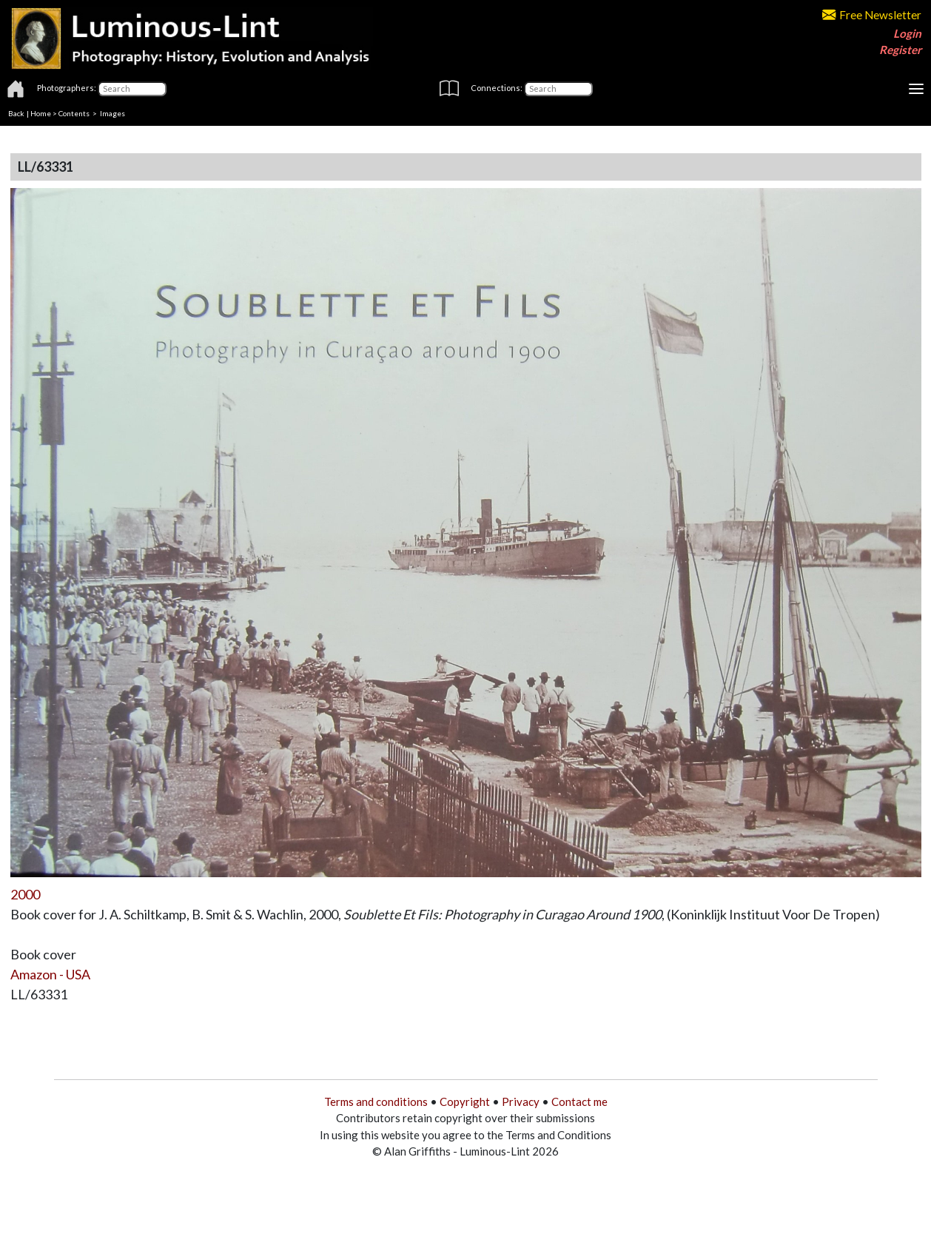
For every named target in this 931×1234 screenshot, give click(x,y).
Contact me (579, 1101)
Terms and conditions (376, 1101)
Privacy (521, 1101)
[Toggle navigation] (916, 89)
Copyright (465, 1101)
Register (900, 49)
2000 (25, 894)
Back (16, 113)
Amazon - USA (50, 974)
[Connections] (558, 88)
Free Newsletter (871, 15)
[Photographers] (132, 88)
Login (907, 33)
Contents (74, 113)
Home (40, 113)
